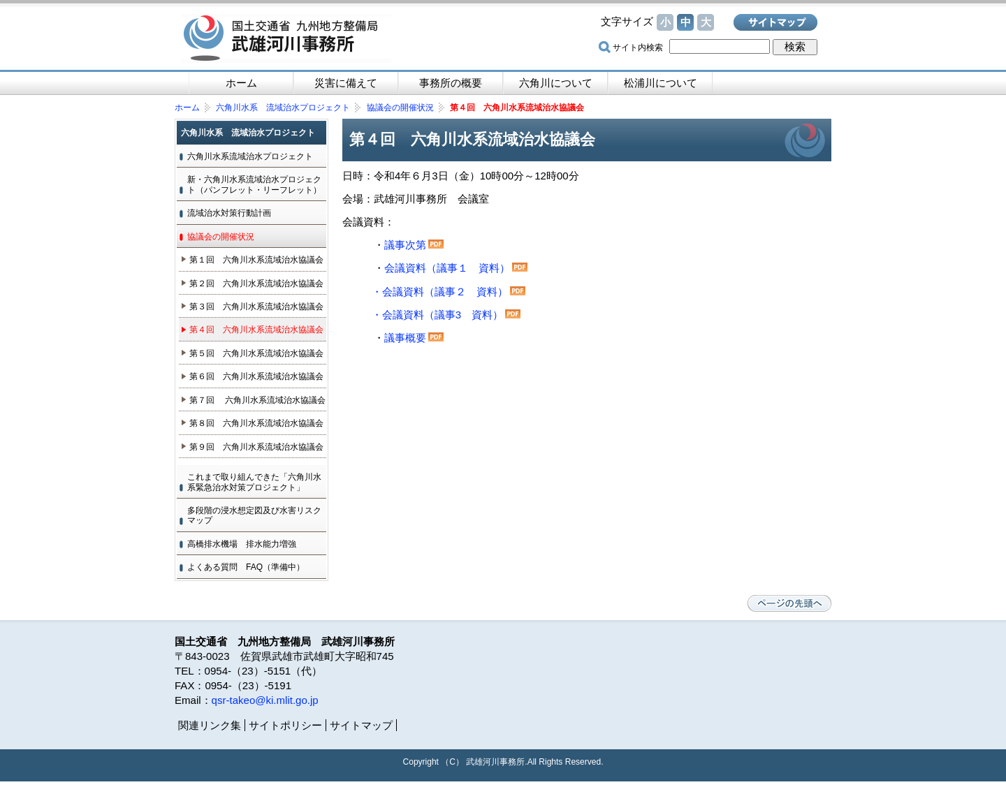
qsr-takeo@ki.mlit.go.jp (265, 700)
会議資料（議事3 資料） (442, 315)
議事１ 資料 (468, 268)
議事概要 (414, 338)
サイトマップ (775, 22)
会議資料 (405, 268)
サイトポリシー (285, 725)
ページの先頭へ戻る (789, 603)
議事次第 (405, 245)
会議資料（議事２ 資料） (445, 291)
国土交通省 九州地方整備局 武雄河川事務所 (286, 38)
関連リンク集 (209, 725)
